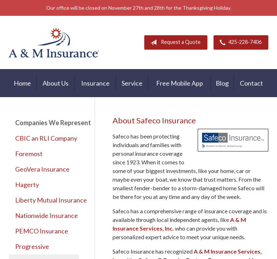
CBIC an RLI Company (46, 138)
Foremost (29, 154)
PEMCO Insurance (41, 231)
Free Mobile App (179, 83)
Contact (251, 83)
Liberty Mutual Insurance (47, 200)
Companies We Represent (47, 123)
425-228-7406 (239, 42)
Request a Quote (174, 42)
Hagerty (27, 184)
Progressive (32, 246)
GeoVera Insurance (42, 169)
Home (22, 83)
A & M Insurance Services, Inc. (54, 42)
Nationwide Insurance (46, 215)
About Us (56, 83)
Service (132, 83)
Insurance (95, 83)
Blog (222, 83)
